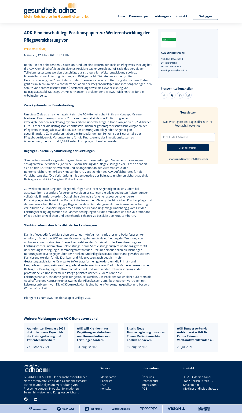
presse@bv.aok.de (177, 70)
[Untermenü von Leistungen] (170, 16)
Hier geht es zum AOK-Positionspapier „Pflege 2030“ (58, 298)
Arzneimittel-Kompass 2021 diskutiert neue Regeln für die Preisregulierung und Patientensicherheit (46, 334)
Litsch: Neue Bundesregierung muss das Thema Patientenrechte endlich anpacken (146, 334)
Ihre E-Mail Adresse (175, 137)
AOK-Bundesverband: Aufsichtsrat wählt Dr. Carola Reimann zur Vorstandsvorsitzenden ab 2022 (195, 334)
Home (121, 16)
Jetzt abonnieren (187, 148)
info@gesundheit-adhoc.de (200, 388)
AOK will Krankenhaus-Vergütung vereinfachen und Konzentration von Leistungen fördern (94, 334)
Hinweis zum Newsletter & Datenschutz (187, 158)
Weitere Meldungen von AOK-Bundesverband (61, 318)
